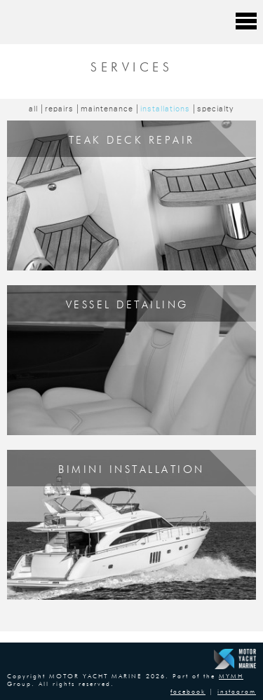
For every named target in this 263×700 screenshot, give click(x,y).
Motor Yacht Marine (80, 21)
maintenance (107, 109)
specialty (215, 109)
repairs (59, 109)
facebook (187, 692)
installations (165, 109)
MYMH (231, 676)
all (33, 109)
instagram (236, 692)
